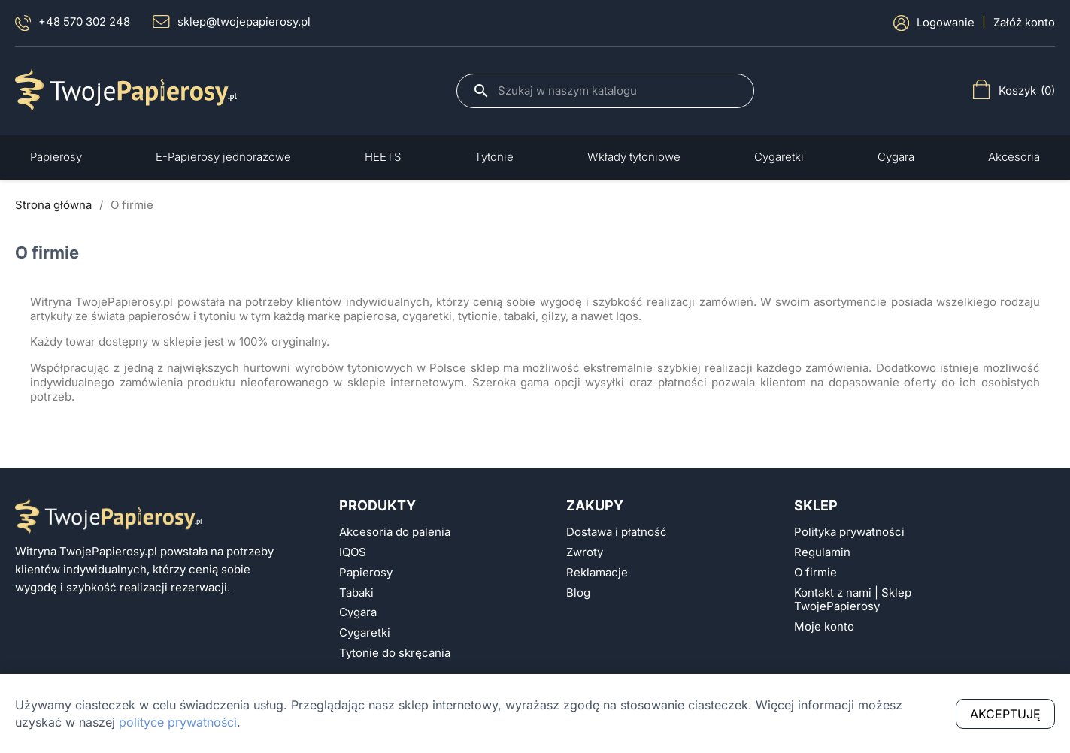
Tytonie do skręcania (394, 653)
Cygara (358, 612)
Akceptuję (1005, 713)
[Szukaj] (618, 91)
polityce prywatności (178, 722)
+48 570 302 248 (72, 23)
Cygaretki (364, 633)
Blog (578, 593)
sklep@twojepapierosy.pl (232, 22)
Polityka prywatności (849, 532)
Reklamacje (597, 572)
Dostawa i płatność (616, 532)
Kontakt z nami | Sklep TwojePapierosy (852, 600)
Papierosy (366, 572)
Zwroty (584, 552)
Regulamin (822, 552)
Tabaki (356, 593)
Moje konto (824, 627)
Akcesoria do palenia (394, 532)
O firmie (815, 572)
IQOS (352, 552)
